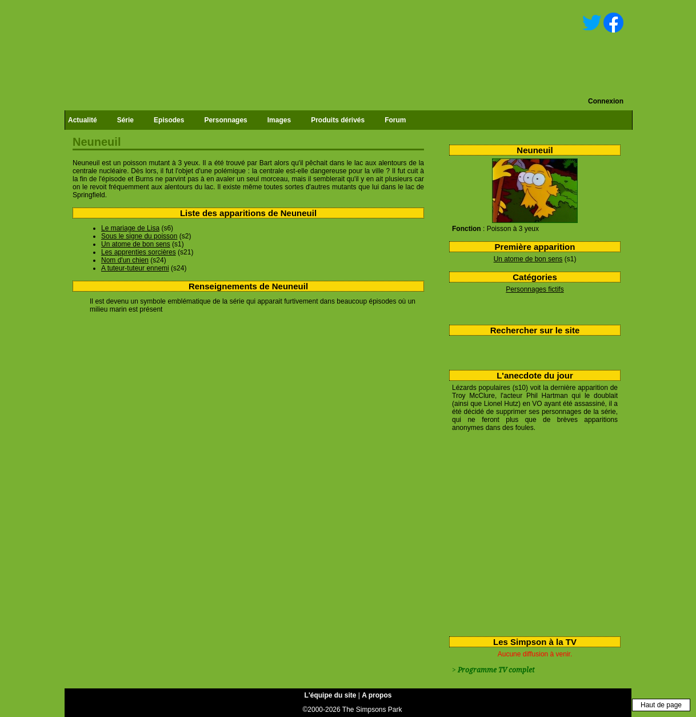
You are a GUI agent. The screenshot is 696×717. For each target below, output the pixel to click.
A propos (376, 695)
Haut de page (661, 705)
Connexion (605, 101)
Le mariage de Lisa (130, 228)
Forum (395, 120)
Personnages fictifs (534, 289)
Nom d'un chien (125, 260)
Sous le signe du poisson (139, 236)
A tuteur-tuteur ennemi (135, 268)
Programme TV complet (496, 670)
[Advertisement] (530, 532)
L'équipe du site (331, 695)
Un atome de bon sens (528, 259)
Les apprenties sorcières (138, 252)
